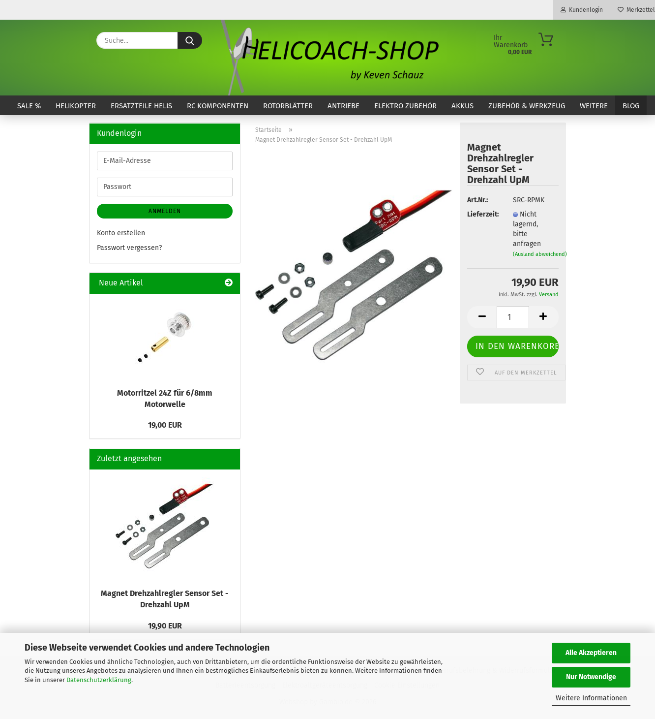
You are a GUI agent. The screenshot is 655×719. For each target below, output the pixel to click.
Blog (631, 105)
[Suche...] (190, 40)
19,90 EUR (165, 625)
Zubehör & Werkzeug (526, 105)
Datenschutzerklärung (98, 680)
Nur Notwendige (591, 677)
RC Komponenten (217, 105)
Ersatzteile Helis (141, 105)
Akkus (462, 105)
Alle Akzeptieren (591, 653)
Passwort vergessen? (129, 248)
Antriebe (343, 105)
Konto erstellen (121, 233)
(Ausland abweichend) (540, 254)
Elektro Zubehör (405, 105)
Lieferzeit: (482, 214)
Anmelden (165, 211)
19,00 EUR (165, 425)
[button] (482, 317)
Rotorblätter (288, 105)
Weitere (594, 105)
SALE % (29, 105)
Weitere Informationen (591, 698)
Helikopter (76, 105)
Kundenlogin (582, 9)
